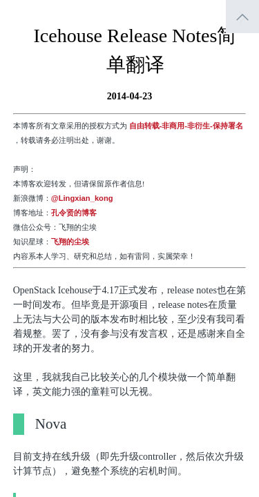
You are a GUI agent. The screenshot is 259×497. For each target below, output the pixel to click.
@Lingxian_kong (82, 198)
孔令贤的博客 (74, 212)
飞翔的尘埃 (70, 241)
